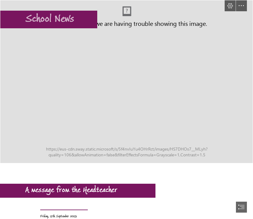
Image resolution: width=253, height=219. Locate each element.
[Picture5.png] (126, 81)
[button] (230, 5)
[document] (126, 109)
